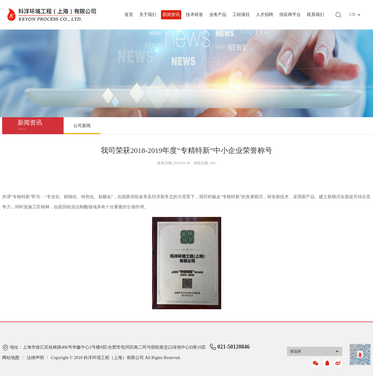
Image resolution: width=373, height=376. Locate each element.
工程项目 (241, 14)
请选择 (295, 351)
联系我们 (315, 14)
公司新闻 (82, 125)
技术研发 (194, 14)
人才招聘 (264, 14)
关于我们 (147, 14)
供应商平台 (290, 14)
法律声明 (35, 357)
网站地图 (10, 357)
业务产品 (217, 14)
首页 (128, 14)
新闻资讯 (171, 14)
